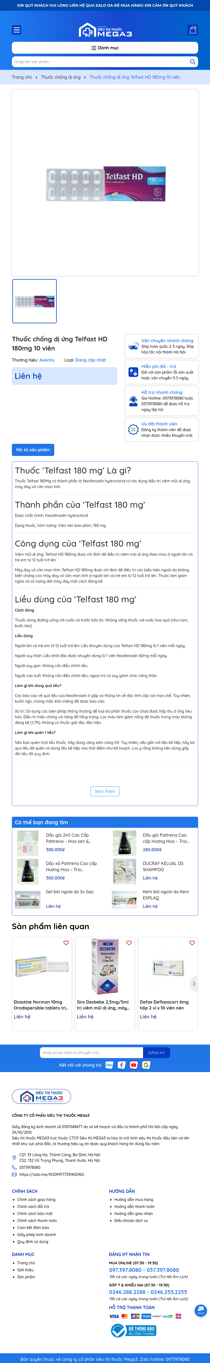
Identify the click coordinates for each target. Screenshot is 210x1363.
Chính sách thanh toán (37, 1220)
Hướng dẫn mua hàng (133, 1199)
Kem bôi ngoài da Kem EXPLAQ (166, 894)
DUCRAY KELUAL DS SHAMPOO (163, 866)
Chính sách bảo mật (35, 1213)
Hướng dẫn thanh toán (134, 1206)
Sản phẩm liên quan (50, 926)
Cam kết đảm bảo (33, 1227)
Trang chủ (26, 1263)
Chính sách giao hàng (36, 1199)
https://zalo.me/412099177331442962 (51, 1174)
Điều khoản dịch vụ (131, 1220)
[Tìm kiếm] (193, 62)
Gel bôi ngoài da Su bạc (70, 891)
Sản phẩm (26, 1277)
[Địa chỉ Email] (105, 1052)
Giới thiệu (25, 1270)
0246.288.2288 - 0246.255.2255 (148, 1292)
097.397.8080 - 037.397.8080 (144, 1269)
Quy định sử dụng (32, 1241)
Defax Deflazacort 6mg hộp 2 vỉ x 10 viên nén (164, 1005)
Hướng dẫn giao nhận (133, 1213)
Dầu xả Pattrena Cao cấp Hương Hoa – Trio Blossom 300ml (71, 867)
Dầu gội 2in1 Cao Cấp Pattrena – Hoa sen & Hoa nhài (67, 838)
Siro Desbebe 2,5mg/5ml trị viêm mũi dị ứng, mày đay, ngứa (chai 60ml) (103, 1005)
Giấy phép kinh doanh (36, 1234)
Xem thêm (105, 791)
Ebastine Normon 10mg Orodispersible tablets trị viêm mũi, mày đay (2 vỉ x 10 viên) (40, 1005)
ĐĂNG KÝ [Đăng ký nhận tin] (156, 1052)
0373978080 (29, 1167)
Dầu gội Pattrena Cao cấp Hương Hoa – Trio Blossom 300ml (165, 838)
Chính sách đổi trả (33, 1206)
